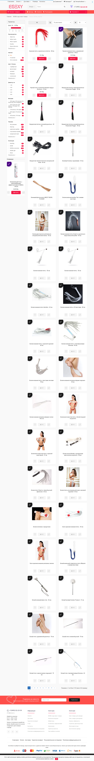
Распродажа (47, 12)
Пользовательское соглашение (36, 728)
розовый (16, 71)
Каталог (16, 11)
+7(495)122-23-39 (14, 710)
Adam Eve (16, 37)
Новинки (38, 12)
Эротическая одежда (74, 728)
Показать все (12, 48)
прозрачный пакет (16, 134)
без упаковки (16, 124)
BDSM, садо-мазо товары (20, 16)
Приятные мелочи (53, 728)
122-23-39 (80, 7)
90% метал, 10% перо (16, 115)
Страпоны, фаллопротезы (76, 723)
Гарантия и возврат (33, 721)
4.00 (16, 94)
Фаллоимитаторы (74, 726)
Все (10, 55)
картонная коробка (16, 129)
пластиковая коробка (16, 132)
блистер (16, 127)
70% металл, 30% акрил (16, 109)
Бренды (30, 12)
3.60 (16, 92)
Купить (16, 192)
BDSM (16, 146)
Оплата (19, 1)
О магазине (11, 1)
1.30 (16, 85)
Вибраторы (51, 721)
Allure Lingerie (16, 41)
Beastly (16, 44)
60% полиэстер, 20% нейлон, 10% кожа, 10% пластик (16, 106)
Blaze (16, 153)
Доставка (27, 1)
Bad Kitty (16, 143)
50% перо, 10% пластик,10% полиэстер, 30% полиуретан (16, 102)
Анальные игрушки (53, 718)
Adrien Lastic (16, 39)
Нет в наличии (16, 60)
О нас (29, 723)
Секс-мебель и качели (54, 731)
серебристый (16, 67)
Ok (56, 759)
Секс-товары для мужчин (75, 718)
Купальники (51, 726)
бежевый (16, 74)
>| (29, 690)
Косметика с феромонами (55, 723)
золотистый (16, 76)
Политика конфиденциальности (36, 731)
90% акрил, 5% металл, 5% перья (16, 112)
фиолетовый (16, 69)
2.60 (16, 87)
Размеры (35, 1)
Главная (9, 16)
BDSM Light (16, 150)
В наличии (16, 57)
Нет (73, 95)
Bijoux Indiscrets (16, 46)
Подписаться (74, 699)
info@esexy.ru (11, 713)
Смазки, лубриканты (74, 721)
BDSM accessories (16, 148)
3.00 (16, 90)
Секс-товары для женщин (76, 716)
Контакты (42, 1)
